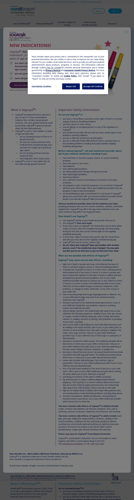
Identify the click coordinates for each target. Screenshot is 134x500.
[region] (68, 72)
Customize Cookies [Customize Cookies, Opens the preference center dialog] (41, 86)
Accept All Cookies (93, 86)
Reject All (71, 86)
